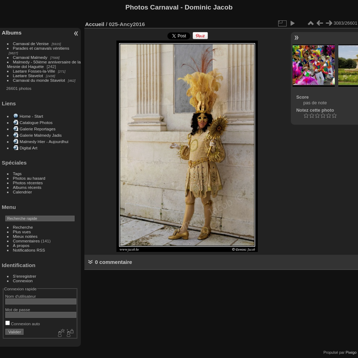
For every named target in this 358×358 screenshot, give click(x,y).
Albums (11, 33)
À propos (21, 245)
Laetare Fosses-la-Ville (34, 71)
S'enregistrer (24, 276)
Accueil (94, 24)
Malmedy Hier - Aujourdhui (44, 141)
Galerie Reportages (38, 128)
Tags (17, 173)
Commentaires (26, 241)
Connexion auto (22, 323)
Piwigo (351, 352)
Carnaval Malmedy (30, 57)
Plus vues (22, 231)
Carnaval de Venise (31, 43)
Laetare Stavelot (28, 75)
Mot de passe (17, 309)
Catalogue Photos (36, 122)
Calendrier (22, 192)
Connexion (23, 280)
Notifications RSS (29, 250)
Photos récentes (28, 182)
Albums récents (27, 187)
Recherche (23, 227)
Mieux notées (25, 236)
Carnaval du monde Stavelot (39, 80)
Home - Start (31, 116)
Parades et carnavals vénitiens (41, 48)
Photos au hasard (29, 178)
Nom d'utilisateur (20, 296)
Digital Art (28, 148)
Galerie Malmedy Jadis (41, 135)
